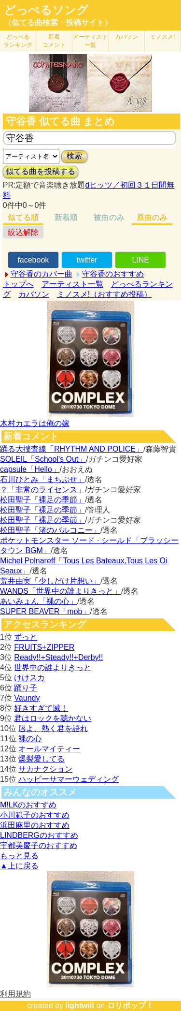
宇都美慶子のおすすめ (38, 845)
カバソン (126, 36)
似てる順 (23, 217)
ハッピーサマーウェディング (68, 779)
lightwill (79, 1005)
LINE (140, 260)
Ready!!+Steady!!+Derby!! (58, 657)
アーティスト (90, 40)
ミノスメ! (162, 36)
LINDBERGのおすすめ (39, 835)
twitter (87, 260)
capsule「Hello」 (30, 469)
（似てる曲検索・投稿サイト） (58, 22)
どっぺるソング (46, 10)
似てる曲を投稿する (40, 171)
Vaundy (27, 698)
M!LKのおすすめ (28, 805)
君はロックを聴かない (52, 718)
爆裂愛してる (41, 759)
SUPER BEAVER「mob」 (45, 611)
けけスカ (29, 678)
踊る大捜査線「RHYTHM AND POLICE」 (71, 449)
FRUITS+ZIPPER (44, 647)
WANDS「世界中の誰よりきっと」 (60, 591)
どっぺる (17, 40)
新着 (54, 40)
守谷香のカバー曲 (41, 274)
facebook (33, 260)
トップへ (18, 284)
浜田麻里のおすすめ (35, 825)
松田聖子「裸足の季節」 (42, 500)
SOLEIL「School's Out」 (43, 459)
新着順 (66, 217)
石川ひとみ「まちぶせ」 (42, 479)
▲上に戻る (19, 866)
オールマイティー (49, 749)
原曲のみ (152, 217)
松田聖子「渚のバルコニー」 (50, 530)
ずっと (25, 637)
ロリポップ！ (130, 1005)
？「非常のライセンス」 (42, 489)
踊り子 (25, 688)
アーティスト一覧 (72, 284)
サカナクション (45, 769)
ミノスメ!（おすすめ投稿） (104, 294)
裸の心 (30, 738)
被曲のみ (109, 217)
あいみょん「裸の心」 (38, 601)
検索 (74, 156)
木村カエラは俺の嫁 (35, 423)
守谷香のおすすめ (113, 274)
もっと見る (19, 855)
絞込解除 (23, 232)
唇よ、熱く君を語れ (53, 728)
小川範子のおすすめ (35, 815)
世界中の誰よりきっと (52, 667)
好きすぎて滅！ (41, 708)
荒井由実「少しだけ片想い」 (50, 581)
